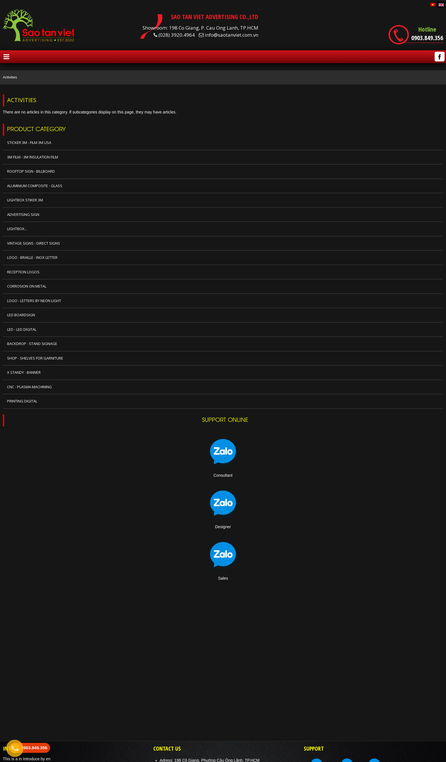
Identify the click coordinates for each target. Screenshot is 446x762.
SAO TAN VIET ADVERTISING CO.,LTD (214, 16)
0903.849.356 (427, 37)
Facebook (439, 56)
